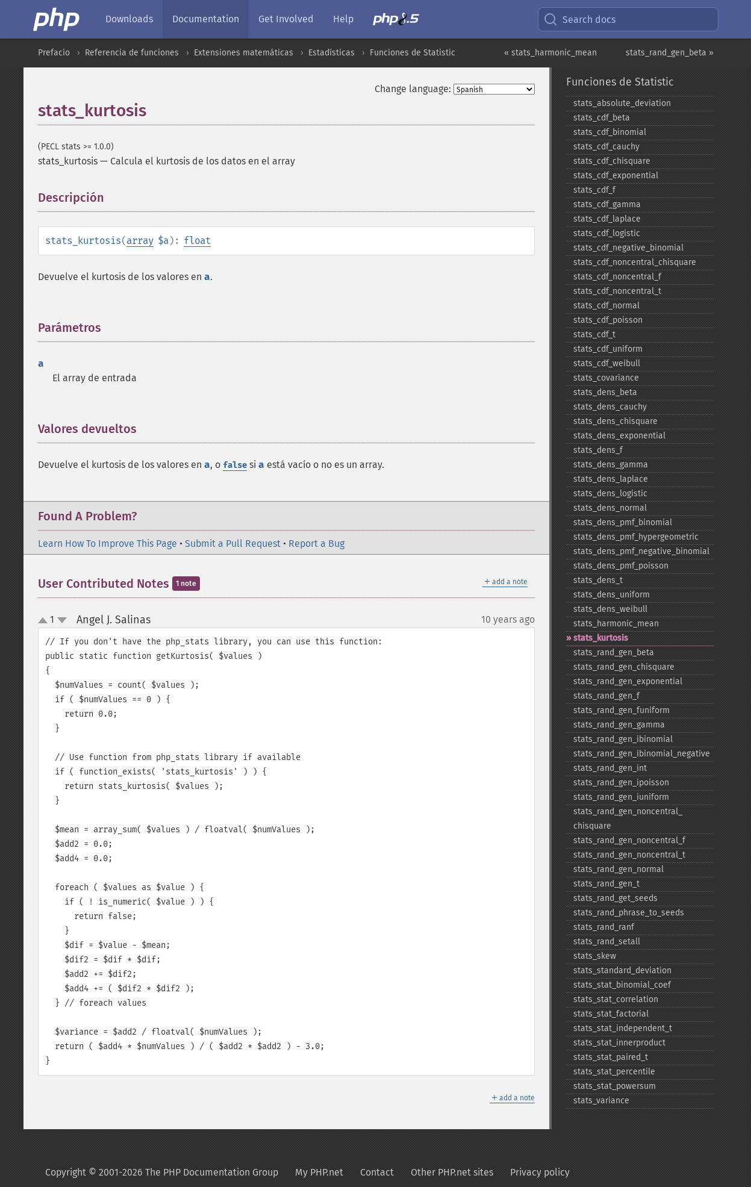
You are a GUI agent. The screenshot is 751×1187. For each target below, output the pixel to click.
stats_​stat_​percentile (614, 1072)
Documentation (205, 19)
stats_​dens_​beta (605, 392)
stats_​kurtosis (600, 638)
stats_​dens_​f (598, 450)
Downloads (129, 19)
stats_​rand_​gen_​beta (613, 652)
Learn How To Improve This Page (107, 543)
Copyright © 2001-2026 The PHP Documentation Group (161, 1172)
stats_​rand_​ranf (603, 927)
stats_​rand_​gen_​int (610, 768)
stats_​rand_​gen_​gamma (619, 725)
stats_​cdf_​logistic (606, 233)
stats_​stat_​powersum (614, 1086)
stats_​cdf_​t (594, 334)
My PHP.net (319, 1172)
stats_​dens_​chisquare (615, 421)
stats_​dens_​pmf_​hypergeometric (636, 537)
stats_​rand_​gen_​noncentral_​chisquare (627, 818)
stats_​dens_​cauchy (610, 407)
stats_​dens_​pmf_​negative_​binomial (641, 551)
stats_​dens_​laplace (610, 479)
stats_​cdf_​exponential (615, 175)
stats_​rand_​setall (606, 941)
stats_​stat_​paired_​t (610, 1057)
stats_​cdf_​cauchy (606, 147)
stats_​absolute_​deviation (622, 103)
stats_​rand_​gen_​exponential (627, 681)
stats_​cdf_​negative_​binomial (628, 248)
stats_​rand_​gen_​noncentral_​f (629, 840)
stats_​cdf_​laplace (607, 219)
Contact (377, 1172)
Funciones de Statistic (412, 53)
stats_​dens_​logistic (610, 493)
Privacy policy (540, 1172)
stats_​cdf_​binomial (609, 132)
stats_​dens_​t (598, 580)
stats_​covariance (606, 378)
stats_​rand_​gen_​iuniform (621, 797)
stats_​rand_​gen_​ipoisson (621, 782)
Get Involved (286, 19)
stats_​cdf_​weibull (606, 363)
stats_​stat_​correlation (615, 999)
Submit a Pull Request (233, 543)
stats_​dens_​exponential (619, 436)
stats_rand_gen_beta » (670, 53)
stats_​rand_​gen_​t (606, 884)
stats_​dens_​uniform (611, 595)
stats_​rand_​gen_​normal (618, 869)
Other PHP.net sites (452, 1172)
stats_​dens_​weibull (610, 609)
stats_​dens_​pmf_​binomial (622, 522)
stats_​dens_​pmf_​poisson (620, 566)
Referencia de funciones (132, 53)
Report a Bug (316, 543)
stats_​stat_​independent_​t (622, 1028)
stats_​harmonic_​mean (616, 623)
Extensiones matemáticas (243, 53)
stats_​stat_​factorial (611, 1014)
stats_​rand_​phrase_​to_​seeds (628, 913)
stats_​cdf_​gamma (607, 204)
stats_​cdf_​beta (601, 118)
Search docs (579, 19)
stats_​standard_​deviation (622, 970)
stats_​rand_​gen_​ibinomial (623, 739)
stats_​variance (601, 1100)
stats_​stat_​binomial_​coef (622, 985)
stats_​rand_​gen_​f (606, 696)
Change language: (413, 89)
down (62, 620)
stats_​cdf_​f (594, 190)
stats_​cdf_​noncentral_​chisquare (634, 262)
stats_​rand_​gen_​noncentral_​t (629, 855)
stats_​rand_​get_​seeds (615, 898)
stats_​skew (594, 956)
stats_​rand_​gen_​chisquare (624, 667)
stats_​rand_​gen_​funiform (621, 710)
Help (343, 19)
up (45, 620)
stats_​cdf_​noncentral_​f (617, 277)
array (140, 240)
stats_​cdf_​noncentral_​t (617, 291)
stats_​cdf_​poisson (608, 320)
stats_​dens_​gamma (610, 465)
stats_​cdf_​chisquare (611, 161)
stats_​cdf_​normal (606, 306)
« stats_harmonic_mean (550, 53)
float (197, 240)
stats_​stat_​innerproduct (619, 1043)
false (235, 465)
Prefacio (54, 53)
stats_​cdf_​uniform (608, 349)
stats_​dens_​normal (610, 508)
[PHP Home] (57, 19)
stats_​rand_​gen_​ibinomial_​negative (641, 754)
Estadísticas (331, 53)
